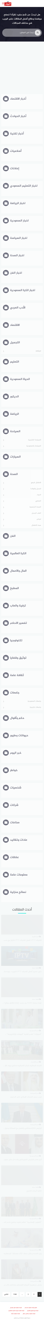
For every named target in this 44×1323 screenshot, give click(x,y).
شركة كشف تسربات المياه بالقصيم (16, 1311)
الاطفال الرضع (36, 482)
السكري (38, 501)
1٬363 (15, 1294)
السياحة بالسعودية (33, 446)
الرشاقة (38, 351)
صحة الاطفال (36, 525)
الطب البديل (36, 513)
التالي (6, 1294)
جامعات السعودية (34, 701)
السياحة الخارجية (34, 440)
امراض (38, 519)
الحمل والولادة (36, 489)
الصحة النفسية (35, 507)
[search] (38, 35)
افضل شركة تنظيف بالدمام (31, 1307)
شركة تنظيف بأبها (15, 1314)
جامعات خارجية (35, 707)
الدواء (39, 495)
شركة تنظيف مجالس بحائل (29, 1314)
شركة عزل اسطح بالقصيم (32, 1311)
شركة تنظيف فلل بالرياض (16, 1307)
